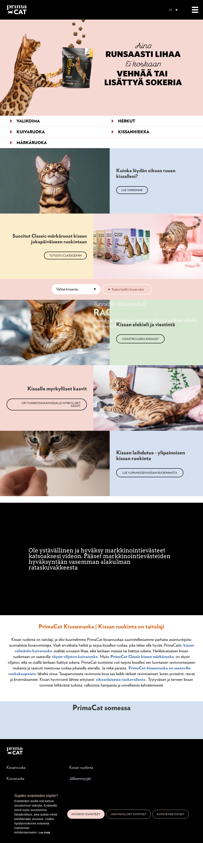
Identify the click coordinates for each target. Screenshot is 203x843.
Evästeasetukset (171, 814)
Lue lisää (44, 832)
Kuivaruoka (31, 131)
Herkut (126, 121)
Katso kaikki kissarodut (128, 289)
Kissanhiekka (133, 131)
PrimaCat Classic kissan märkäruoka (142, 656)
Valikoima (28, 121)
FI (170, 10)
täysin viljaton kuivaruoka (75, 656)
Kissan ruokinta (81, 767)
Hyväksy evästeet (85, 814)
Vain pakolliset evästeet (128, 814)
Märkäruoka (32, 142)
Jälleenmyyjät (80, 778)
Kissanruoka (16, 767)
